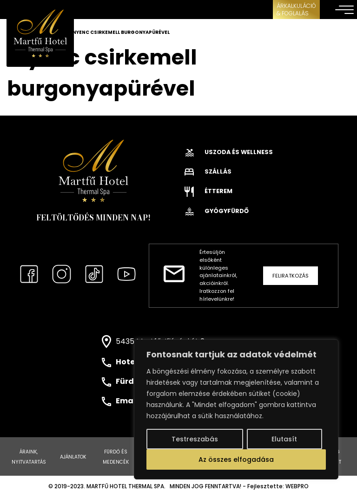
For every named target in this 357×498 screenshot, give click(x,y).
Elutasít (284, 439)
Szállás (208, 171)
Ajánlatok (73, 456)
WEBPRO (297, 486)
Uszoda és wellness (229, 152)
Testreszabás (195, 439)
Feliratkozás (290, 275)
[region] (236, 409)
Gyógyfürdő (217, 211)
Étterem (208, 191)
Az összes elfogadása (236, 459)
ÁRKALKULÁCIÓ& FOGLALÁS (296, 9)
